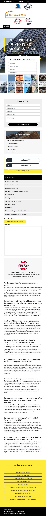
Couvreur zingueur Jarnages (23, 472)
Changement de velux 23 (11, 204)
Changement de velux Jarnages (23, 481)
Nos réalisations (23, 55)
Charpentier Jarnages (23, 484)
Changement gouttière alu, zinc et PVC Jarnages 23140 (23, 499)
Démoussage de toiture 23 (11, 188)
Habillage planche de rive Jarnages (23, 493)
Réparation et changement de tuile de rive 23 (15, 214)
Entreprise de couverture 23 (11, 181)
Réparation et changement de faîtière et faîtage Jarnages (23, 487)
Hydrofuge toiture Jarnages (23, 475)
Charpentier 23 (8, 207)
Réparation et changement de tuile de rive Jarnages (23, 490)
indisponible (9, 1)
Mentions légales (21, 513)
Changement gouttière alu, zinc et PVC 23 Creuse (16, 191)
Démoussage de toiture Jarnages (23, 496)
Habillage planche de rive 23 (11, 185)
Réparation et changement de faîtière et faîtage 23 (17, 211)
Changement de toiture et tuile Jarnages (23, 478)
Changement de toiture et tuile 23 (13, 201)
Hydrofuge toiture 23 (10, 198)
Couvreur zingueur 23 (10, 194)
